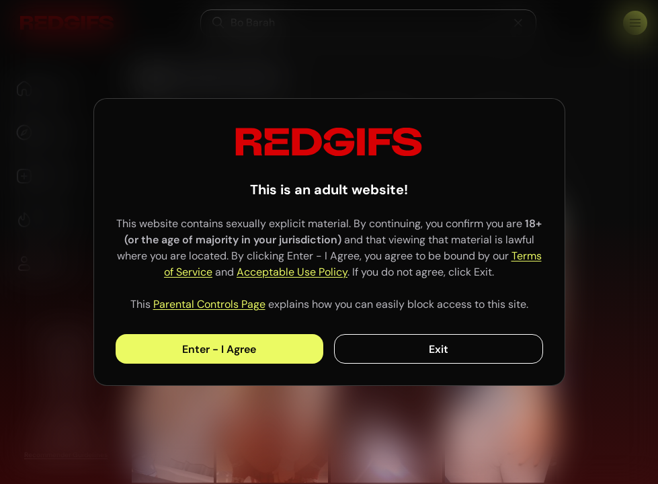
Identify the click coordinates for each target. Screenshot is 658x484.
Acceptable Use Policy (292, 272)
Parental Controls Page (209, 304)
